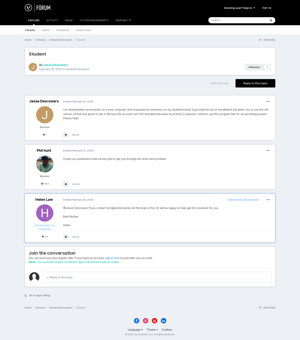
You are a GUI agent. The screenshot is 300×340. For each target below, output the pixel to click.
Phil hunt (44, 150)
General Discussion (77, 69)
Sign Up (266, 7)
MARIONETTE (123, 20)
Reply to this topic (255, 83)
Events (46, 30)
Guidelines (63, 30)
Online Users (83, 30)
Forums (30, 30)
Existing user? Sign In (239, 7)
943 (45, 183)
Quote (75, 134)
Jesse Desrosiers (55, 64)
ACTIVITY (52, 20)
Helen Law (44, 200)
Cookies (166, 329)
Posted (78, 101)
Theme (152, 329)
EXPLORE (34, 22)
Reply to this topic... (60, 277)
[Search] (227, 20)
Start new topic (219, 83)
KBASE (69, 20)
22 (45, 236)
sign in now (112, 258)
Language (135, 329)
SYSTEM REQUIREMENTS (94, 20)
